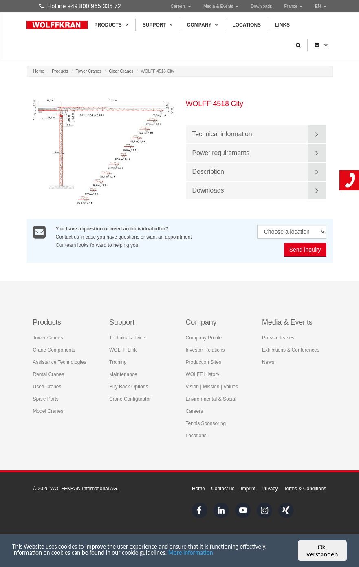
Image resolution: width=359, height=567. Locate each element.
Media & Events (220, 6)
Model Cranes (48, 411)
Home (38, 71)
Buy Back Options (128, 386)
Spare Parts (46, 398)
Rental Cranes (48, 374)
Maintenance (123, 374)
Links (282, 25)
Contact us (222, 489)
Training (118, 362)
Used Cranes (47, 386)
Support (158, 25)
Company (202, 25)
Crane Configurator (130, 398)
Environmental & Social (211, 398)
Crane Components (54, 349)
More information (243, 555)
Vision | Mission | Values (212, 386)
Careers (181, 6)
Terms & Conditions (305, 489)
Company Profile (204, 337)
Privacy (270, 489)
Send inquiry (305, 250)
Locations (246, 25)
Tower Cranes (88, 71)
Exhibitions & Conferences (290, 349)
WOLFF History (203, 374)
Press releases (278, 337)
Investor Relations (205, 349)
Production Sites (203, 362)
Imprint (247, 489)
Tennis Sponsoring (206, 423)
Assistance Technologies (59, 362)
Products (111, 25)
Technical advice (127, 337)
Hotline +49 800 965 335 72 (80, 6)
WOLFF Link (123, 349)
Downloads (261, 6)
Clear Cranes (121, 71)
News (268, 362)
